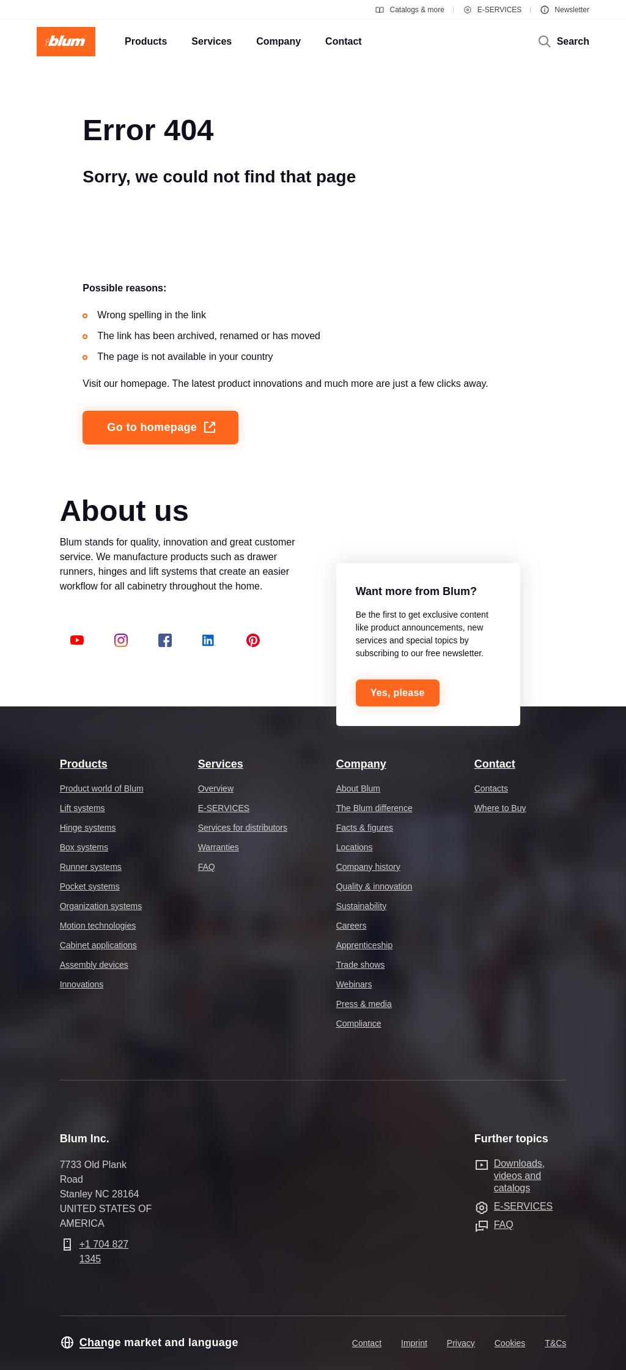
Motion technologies (98, 925)
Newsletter (564, 10)
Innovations (82, 984)
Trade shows (360, 965)
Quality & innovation (374, 886)
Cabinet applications (98, 945)
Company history (368, 867)
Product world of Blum (102, 788)
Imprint (414, 1343)
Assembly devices (94, 965)
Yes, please (397, 692)
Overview (216, 788)
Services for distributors (242, 828)
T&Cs (555, 1343)
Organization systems (101, 906)
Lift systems (82, 808)
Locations (354, 847)
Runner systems (91, 867)
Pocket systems (90, 886)
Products (84, 764)
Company (361, 764)
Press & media (364, 1004)
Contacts (491, 788)
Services (220, 764)
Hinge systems (88, 828)
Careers (351, 925)
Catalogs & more (409, 10)
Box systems (84, 847)
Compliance (358, 1023)
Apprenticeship (364, 945)
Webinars (354, 984)
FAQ (206, 867)
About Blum (358, 788)
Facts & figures (364, 828)
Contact (494, 764)
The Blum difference (374, 808)
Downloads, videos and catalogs (519, 1175)
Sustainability (361, 906)
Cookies (510, 1343)
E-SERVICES (492, 10)
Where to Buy (500, 808)
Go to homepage (162, 427)
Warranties (218, 847)
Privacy (461, 1343)
